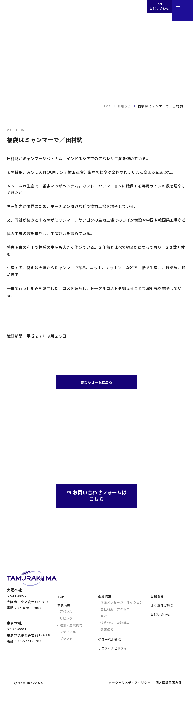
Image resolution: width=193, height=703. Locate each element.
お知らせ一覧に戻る (96, 383)
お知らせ (123, 106)
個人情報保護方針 (165, 692)
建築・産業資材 (71, 627)
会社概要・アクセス (115, 611)
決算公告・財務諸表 (115, 625)
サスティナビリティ (112, 650)
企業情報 (104, 599)
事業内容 (63, 608)
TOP (105, 106)
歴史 (103, 618)
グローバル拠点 (109, 641)
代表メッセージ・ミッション (121, 604)
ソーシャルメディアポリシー (117, 692)
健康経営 (106, 631)
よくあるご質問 (162, 608)
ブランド (66, 641)
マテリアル (68, 634)
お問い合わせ (160, 617)
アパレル (66, 613)
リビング (66, 620)
